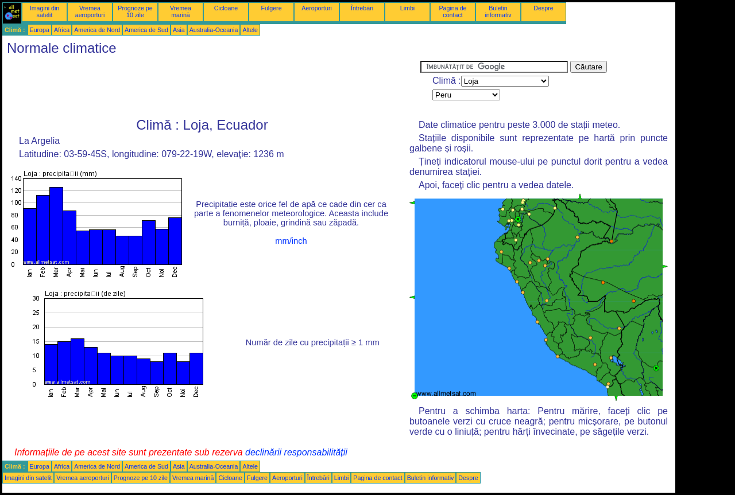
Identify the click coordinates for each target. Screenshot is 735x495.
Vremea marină (180, 11)
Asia (179, 29)
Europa (39, 29)
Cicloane (226, 8)
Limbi (407, 8)
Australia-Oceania (213, 29)
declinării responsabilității (296, 452)
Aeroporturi (316, 8)
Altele (250, 29)
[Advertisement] (211, 86)
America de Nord (97, 29)
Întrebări (362, 8)
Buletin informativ (498, 11)
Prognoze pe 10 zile (135, 11)
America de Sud (146, 29)
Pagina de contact (453, 11)
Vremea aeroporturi (90, 11)
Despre (543, 8)
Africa (61, 29)
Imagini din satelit (45, 11)
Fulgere (271, 8)
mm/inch (291, 240)
